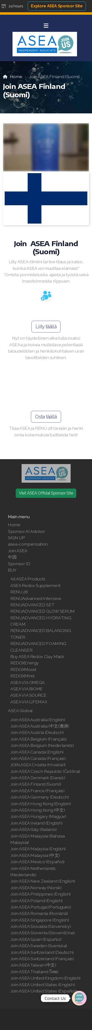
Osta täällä (46, 418)
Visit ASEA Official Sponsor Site (46, 493)
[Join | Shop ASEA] (79, 998)
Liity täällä (46, 328)
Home (16, 76)
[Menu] (46, 26)
